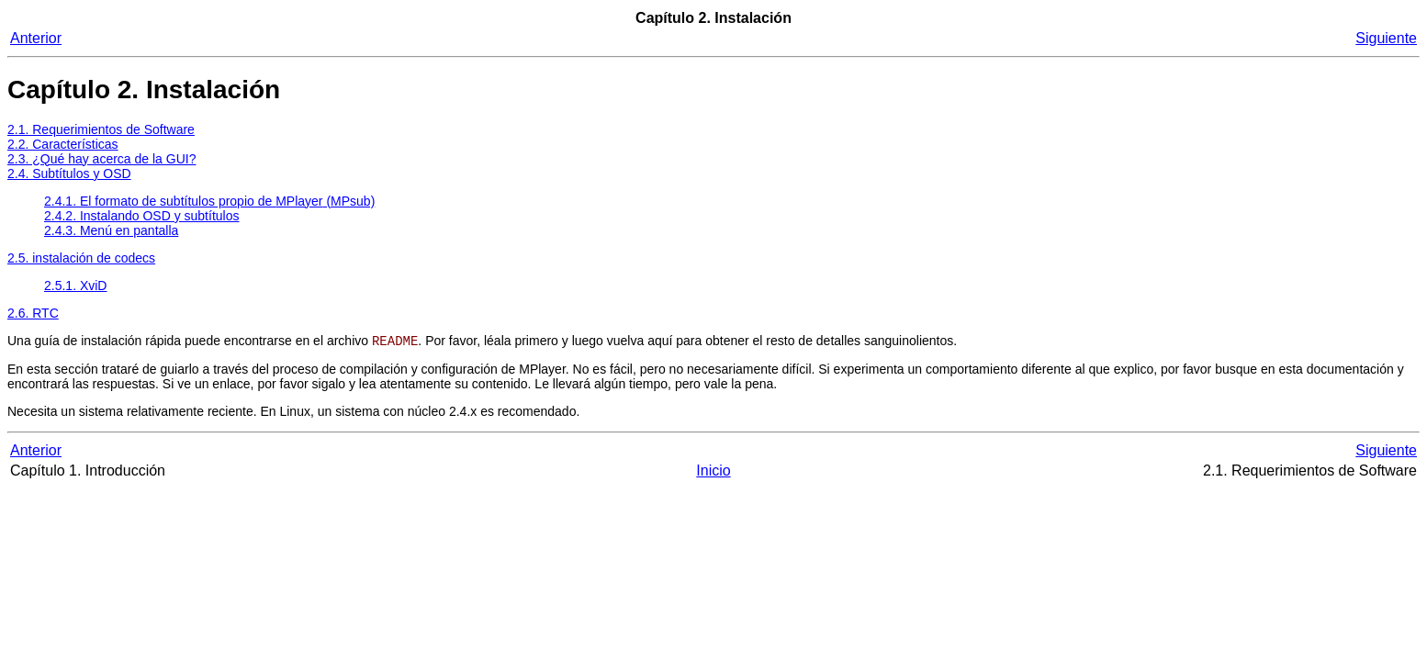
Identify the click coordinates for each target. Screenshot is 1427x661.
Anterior (36, 38)
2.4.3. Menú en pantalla (111, 230)
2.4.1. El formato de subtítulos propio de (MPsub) (209, 201)
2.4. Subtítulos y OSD (69, 173)
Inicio (713, 472)
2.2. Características (62, 144)
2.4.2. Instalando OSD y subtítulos (141, 215)
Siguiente (1386, 38)
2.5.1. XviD (75, 285)
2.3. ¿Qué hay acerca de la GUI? (101, 158)
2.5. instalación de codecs (81, 258)
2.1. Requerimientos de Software (101, 129)
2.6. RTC (33, 313)
